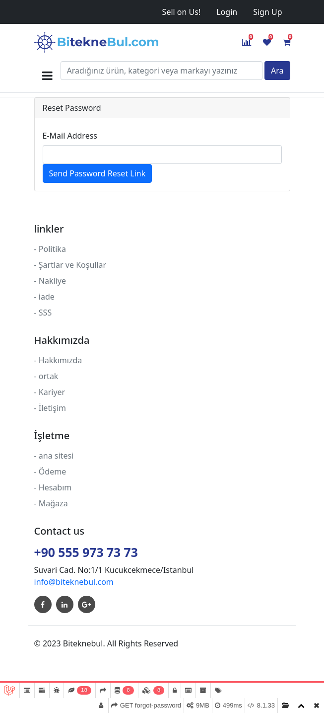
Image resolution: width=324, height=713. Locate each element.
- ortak (46, 376)
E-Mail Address (70, 135)
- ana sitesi (54, 455)
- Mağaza (51, 503)
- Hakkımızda (58, 360)
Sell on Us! (181, 11)
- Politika (50, 248)
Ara (277, 70)
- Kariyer (49, 392)
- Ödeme (50, 471)
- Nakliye (50, 280)
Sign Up (267, 11)
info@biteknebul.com (74, 581)
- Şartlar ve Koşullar (70, 264)
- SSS (43, 312)
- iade (44, 296)
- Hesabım (53, 487)
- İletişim (50, 407)
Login (226, 11)
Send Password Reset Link (97, 173)
